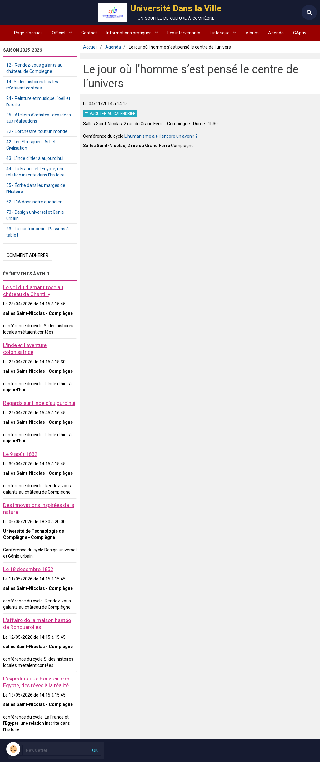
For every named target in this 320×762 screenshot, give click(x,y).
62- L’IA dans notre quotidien (34, 201)
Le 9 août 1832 (20, 454)
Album (252, 32)
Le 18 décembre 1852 (28, 569)
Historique (220, 32)
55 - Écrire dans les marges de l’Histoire (35, 188)
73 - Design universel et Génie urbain (35, 215)
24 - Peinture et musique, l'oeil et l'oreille (38, 101)
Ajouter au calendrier (110, 113)
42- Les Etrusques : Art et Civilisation (31, 145)
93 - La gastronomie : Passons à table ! (37, 232)
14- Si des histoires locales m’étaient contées (32, 84)
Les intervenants (184, 32)
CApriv (299, 32)
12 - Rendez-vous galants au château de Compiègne (34, 68)
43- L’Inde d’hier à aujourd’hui (34, 158)
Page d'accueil (28, 32)
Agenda (276, 32)
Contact (89, 32)
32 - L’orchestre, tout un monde (37, 131)
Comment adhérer (27, 255)
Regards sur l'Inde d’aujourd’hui (39, 403)
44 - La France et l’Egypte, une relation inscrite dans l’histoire (35, 171)
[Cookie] (13, 749)
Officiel (59, 32)
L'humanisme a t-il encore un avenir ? (161, 136)
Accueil (90, 46)
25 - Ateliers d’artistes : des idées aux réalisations (38, 118)
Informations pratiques (129, 32)
